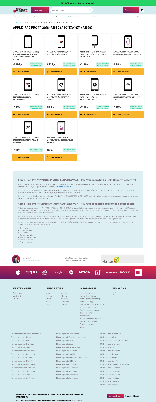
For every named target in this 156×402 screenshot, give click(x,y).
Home (15, 22)
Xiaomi (64, 304)
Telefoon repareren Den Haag (22, 344)
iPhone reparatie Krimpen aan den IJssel (71, 357)
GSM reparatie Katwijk (109, 361)
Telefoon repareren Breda (21, 337)
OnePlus (64, 299)
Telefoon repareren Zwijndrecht (23, 378)
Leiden (15, 299)
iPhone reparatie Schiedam (66, 364)
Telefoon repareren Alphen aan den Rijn (26, 333)
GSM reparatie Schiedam (109, 378)
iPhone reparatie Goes (64, 344)
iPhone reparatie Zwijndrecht (67, 378)
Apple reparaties (26, 22)
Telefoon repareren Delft (20, 340)
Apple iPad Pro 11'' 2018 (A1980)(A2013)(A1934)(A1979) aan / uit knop (126, 97)
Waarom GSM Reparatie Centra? (92, 304)
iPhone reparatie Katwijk (65, 354)
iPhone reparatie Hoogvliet (66, 351)
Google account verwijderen (90, 318)
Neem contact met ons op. (32, 260)
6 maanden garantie (114, 17)
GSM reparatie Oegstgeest (110, 368)
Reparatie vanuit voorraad (79, 17)
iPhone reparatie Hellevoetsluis (68, 347)
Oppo (48, 301)
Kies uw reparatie (39, 10)
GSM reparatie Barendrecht (110, 333)
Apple (48, 293)
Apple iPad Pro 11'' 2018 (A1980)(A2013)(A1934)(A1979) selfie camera (59, 97)
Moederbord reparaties (88, 293)
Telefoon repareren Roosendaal (23, 364)
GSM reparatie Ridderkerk (110, 374)
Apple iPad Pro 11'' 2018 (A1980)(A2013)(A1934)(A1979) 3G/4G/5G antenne (60, 139)
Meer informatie (77, 400)
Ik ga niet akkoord (132, 396)
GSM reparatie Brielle (108, 337)
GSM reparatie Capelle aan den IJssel (114, 340)
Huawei (49, 296)
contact (24, 198)
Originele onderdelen (133, 17)
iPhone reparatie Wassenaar (67, 371)
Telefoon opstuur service (89, 310)
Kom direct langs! (23, 17)
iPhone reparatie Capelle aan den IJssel (71, 337)
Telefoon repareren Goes (20, 347)
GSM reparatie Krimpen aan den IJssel (115, 364)
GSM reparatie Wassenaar (110, 385)
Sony (48, 304)
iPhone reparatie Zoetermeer (67, 374)
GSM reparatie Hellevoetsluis (111, 351)
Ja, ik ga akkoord (115, 396)
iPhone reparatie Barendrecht (67, 333)
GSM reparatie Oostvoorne (110, 371)
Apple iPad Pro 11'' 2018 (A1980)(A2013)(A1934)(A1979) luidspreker (26, 97)
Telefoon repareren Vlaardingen (23, 371)
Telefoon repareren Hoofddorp (23, 354)
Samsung (65, 301)
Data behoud (97, 17)
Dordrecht (17, 296)
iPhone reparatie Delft (64, 340)
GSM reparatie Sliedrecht (109, 381)
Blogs (82, 327)
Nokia (48, 299)
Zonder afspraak (59, 17)
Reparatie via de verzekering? (91, 307)
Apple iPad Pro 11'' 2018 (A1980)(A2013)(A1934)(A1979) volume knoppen (26, 139)
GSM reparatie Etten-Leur (110, 344)
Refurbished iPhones (88, 296)
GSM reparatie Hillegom (109, 354)
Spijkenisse (17, 293)
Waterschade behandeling (90, 299)
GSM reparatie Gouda (108, 347)
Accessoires (85, 315)
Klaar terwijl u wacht (41, 17)
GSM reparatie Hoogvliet (109, 357)
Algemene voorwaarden (89, 321)
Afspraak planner (131, 10)
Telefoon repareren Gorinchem (23, 351)
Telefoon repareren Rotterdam (23, 368)
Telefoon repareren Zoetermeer (23, 374)
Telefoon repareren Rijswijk (22, 361)
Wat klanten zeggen (87, 301)
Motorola (64, 296)
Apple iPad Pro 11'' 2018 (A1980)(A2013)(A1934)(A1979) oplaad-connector (93, 54)
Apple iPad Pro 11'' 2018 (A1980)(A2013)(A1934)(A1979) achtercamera (93, 97)
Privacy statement (87, 324)
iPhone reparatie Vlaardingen (67, 368)
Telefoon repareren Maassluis (22, 357)
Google (64, 293)
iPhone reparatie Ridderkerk (67, 361)
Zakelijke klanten (86, 313)
